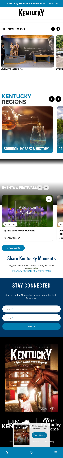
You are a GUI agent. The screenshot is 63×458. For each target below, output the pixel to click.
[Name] (31, 308)
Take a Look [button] (39, 435)
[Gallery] (31, 3)
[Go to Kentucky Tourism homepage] (31, 13)
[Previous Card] (53, 29)
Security (12, 442)
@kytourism (32, 268)
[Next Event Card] (46, 187)
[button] (7, 452)
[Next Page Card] (58, 99)
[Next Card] (58, 29)
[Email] (31, 317)
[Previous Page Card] (52, 99)
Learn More (54, 3)
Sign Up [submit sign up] (31, 326)
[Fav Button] (49, 199)
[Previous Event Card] (40, 187)
